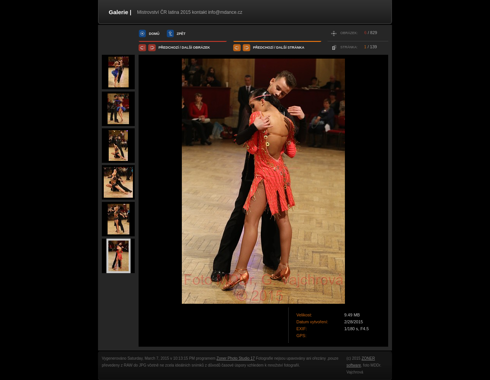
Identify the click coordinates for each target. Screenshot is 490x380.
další (187, 47)
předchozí (168, 47)
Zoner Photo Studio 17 (236, 358)
